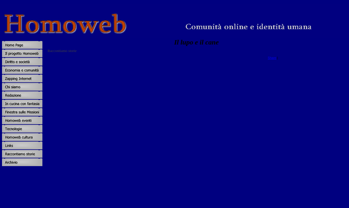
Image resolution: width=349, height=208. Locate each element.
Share (272, 58)
